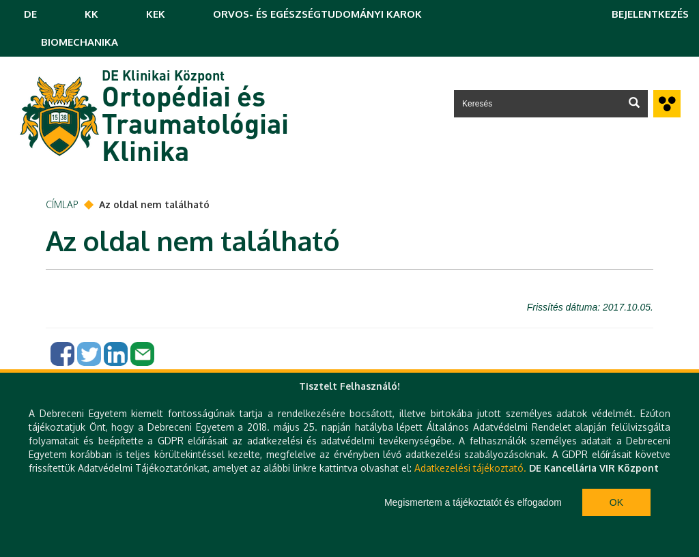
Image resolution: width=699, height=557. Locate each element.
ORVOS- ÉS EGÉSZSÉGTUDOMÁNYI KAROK (317, 14)
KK (91, 14)
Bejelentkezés (650, 14)
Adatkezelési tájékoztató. (470, 468)
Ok (616, 502)
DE (30, 14)
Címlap (62, 204)
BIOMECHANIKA (79, 41)
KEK (155, 14)
